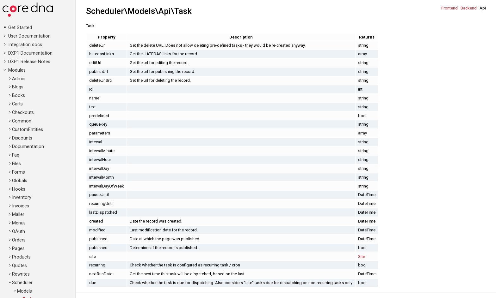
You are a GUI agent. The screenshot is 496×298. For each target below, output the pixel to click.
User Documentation (29, 36)
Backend (469, 8)
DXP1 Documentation (30, 53)
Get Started (20, 27)
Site (361, 256)
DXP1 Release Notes (29, 61)
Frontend (449, 8)
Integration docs (25, 44)
